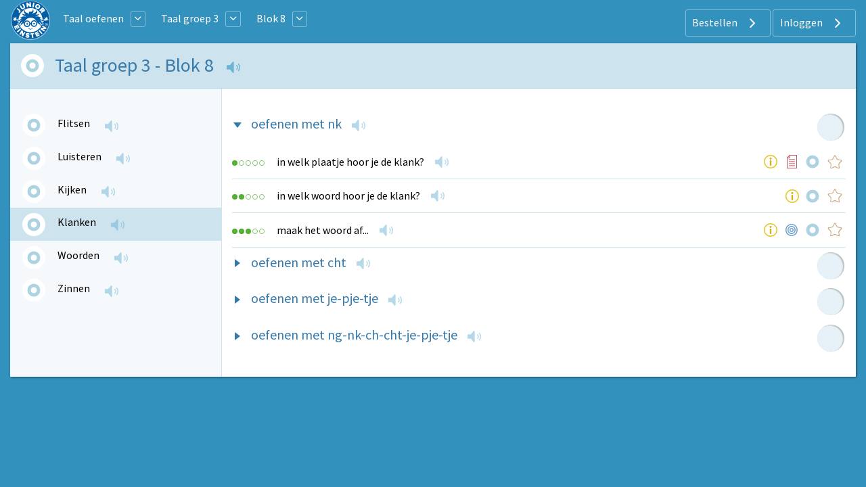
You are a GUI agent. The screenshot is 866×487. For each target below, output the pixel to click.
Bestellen (725, 23)
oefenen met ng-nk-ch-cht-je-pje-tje (354, 334)
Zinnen (74, 288)
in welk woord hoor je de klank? (348, 195)
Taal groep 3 (190, 18)
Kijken (72, 189)
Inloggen (812, 23)
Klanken (77, 222)
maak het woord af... (323, 230)
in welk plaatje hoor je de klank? (350, 161)
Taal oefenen (93, 18)
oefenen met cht (298, 262)
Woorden (78, 255)
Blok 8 (271, 18)
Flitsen (74, 123)
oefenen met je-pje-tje (314, 297)
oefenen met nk (296, 123)
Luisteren (79, 156)
